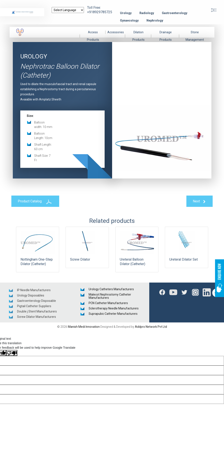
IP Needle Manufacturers (34, 292)
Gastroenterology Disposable (36, 303)
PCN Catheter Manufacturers (108, 303)
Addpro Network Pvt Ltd (151, 326)
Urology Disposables (30, 297)
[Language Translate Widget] (68, 10)
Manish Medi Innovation (84, 326)
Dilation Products (138, 35)
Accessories (115, 32)
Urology (126, 13)
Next (202, 201)
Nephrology (154, 20)
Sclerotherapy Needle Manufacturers (114, 308)
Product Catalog (32, 201)
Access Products (93, 35)
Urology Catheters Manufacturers (111, 289)
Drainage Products (166, 35)
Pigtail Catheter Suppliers (34, 308)
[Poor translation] (11, 353)
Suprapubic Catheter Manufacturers (113, 313)
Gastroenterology (174, 13)
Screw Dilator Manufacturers (36, 319)
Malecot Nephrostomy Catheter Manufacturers (110, 296)
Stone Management (195, 35)
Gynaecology (129, 20)
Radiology (146, 13)
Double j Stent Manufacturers (37, 313)
